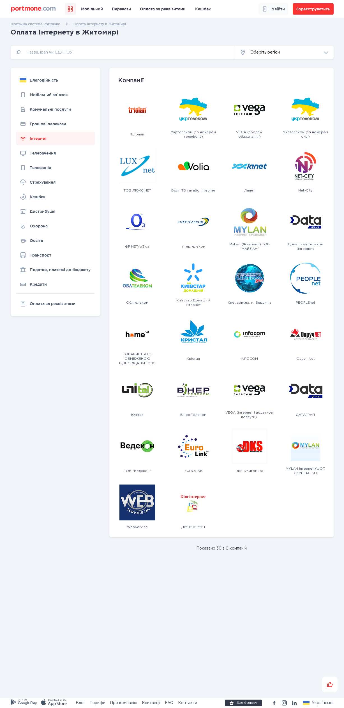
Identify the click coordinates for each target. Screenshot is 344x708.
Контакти (187, 703)
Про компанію (123, 703)
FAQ (169, 703)
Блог (80, 703)
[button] (284, 52)
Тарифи (97, 703)
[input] (123, 52)
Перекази (121, 9)
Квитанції (151, 703)
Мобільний (92, 9)
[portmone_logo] (33, 9)
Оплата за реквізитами (163, 9)
